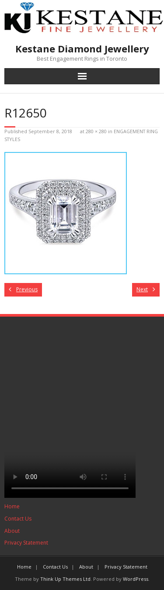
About (12, 531)
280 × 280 (96, 131)
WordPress (135, 579)
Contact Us (17, 518)
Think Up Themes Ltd (65, 579)
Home (12, 506)
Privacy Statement (26, 542)
